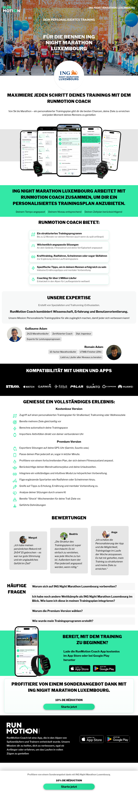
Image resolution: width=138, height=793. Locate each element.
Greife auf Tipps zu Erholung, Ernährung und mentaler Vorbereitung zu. (58, 486)
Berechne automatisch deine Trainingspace (43, 427)
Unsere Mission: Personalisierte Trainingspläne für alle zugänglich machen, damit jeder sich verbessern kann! (69, 318)
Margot (33, 537)
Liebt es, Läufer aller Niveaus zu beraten (80, 357)
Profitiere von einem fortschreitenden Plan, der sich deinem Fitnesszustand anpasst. (66, 460)
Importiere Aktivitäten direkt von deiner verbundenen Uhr (51, 434)
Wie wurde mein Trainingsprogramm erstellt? (62, 621)
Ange (114, 532)
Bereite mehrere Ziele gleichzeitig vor (40, 421)
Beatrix (73, 534)
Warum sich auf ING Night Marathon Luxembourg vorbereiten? (74, 586)
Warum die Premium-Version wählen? (57, 611)
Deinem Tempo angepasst (30, 211)
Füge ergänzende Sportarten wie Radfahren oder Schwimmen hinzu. (57, 479)
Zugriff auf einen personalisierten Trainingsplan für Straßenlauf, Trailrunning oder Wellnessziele (72, 415)
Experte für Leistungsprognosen (43, 339)
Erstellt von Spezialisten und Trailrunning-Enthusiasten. (69, 305)
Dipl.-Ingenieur (83, 333)
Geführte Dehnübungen (32, 505)
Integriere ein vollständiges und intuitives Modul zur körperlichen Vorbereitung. (63, 473)
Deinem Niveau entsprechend (64, 211)
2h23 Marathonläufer (38, 333)
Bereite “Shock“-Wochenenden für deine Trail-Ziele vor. (50, 498)
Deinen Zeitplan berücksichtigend (103, 211)
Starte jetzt (69, 707)
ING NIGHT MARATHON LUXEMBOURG (112, 7)
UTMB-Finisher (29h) (90, 352)
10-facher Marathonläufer (63, 352)
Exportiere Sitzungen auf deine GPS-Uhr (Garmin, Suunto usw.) (54, 447)
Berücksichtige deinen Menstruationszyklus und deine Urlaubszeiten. (57, 466)
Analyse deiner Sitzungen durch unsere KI (42, 492)
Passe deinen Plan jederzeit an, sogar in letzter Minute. (49, 454)
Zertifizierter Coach (62, 333)
